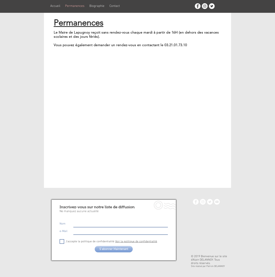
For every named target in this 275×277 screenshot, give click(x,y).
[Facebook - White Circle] (198, 6)
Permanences (78, 23)
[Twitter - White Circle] (212, 6)
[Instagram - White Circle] (205, 6)
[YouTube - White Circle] (217, 202)
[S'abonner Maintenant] (114, 249)
